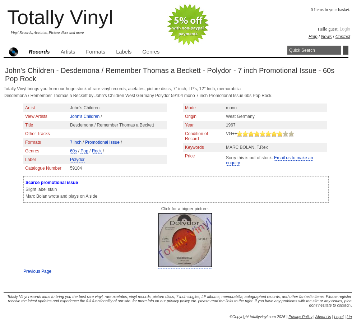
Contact (342, 36)
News (326, 36)
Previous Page (37, 271)
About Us (323, 316)
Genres (150, 52)
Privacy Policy (300, 316)
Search (345, 50)
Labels (123, 52)
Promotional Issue (102, 142)
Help (313, 36)
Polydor (77, 159)
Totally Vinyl (60, 17)
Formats (95, 52)
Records (39, 52)
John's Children (84, 116)
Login (345, 29)
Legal (338, 316)
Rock (97, 150)
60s (73, 150)
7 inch (76, 142)
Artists (68, 52)
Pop (84, 150)
